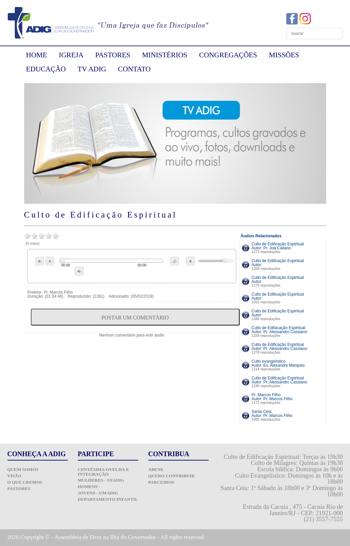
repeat (174, 261)
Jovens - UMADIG (98, 492)
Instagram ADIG (305, 18)
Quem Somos (23, 469)
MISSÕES (284, 55)
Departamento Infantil (108, 499)
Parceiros (161, 482)
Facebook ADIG (292, 18)
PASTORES (112, 55)
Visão (14, 475)
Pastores (19, 488)
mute (190, 261)
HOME (36, 55)
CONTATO (134, 69)
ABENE (156, 469)
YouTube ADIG (318, 18)
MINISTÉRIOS (164, 55)
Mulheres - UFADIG (101, 480)
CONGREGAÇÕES (228, 55)
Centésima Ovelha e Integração (103, 472)
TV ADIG (92, 69)
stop (49, 261)
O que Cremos (24, 482)
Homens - (89, 486)
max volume (79, 271)
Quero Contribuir (171, 475)
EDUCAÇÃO (46, 69)
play (39, 261)
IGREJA (71, 55)
